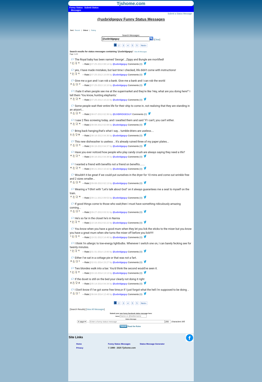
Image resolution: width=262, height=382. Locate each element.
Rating (93, 30)
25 (71, 98)
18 (79, 182)
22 (79, 272)
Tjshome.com (131, 3)
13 (71, 211)
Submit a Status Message (180, 13)
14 (71, 113)
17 (79, 84)
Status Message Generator (152, 344)
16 (79, 123)
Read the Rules (134, 326)
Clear (156, 39)
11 (78, 63)
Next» (143, 45)
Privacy (79, 348)
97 (71, 182)
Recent (77, 30)
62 (71, 167)
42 (71, 155)
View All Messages (140, 52)
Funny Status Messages (119, 344)
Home (79, 344)
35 (71, 123)
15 (79, 73)
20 (79, 98)
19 (71, 84)
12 (79, 167)
